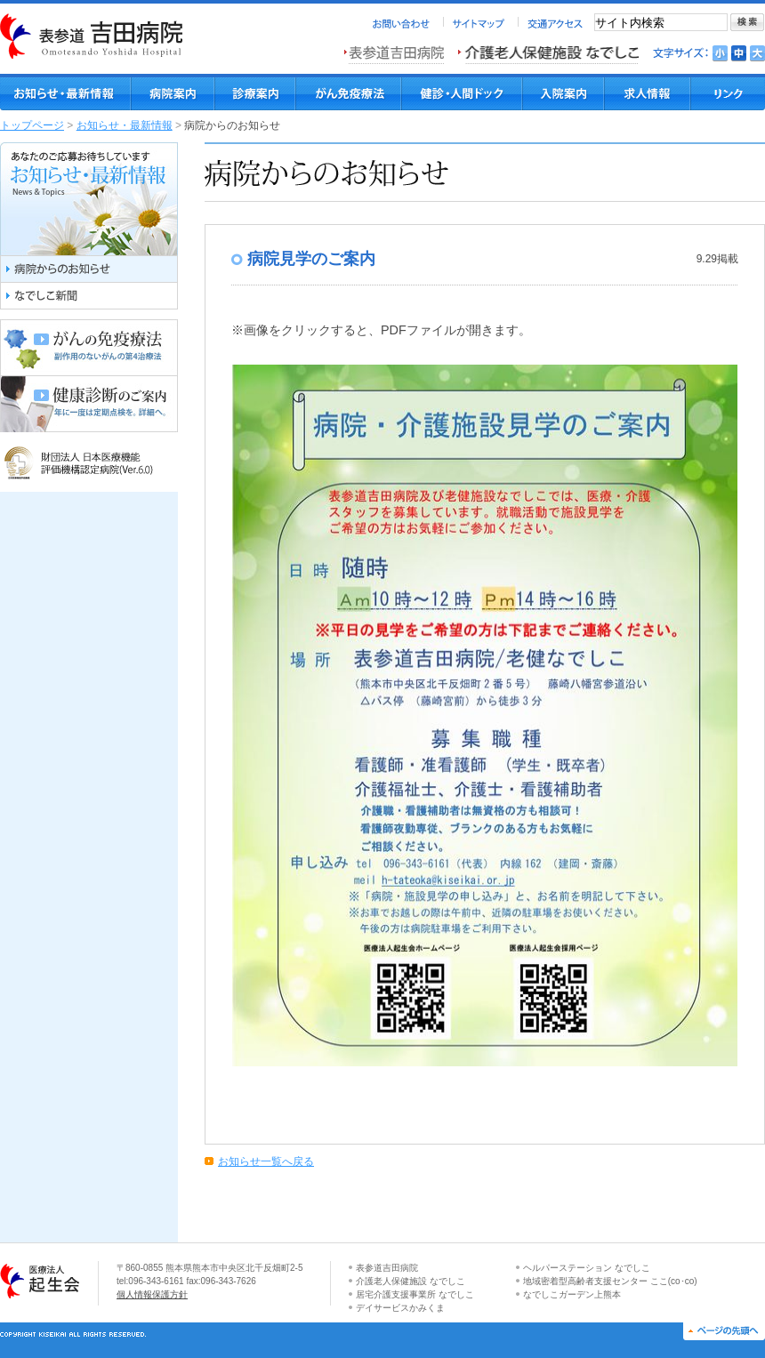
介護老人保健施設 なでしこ (410, 1281)
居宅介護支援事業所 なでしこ (415, 1294)
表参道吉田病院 (387, 1268)
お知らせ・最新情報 (124, 125)
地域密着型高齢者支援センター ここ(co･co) (610, 1281)
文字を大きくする (757, 53)
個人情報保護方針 (152, 1294)
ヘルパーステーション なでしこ (586, 1268)
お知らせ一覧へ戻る (266, 1161)
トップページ (32, 125)
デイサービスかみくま (400, 1308)
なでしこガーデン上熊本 (572, 1294)
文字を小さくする (720, 53)
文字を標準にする (738, 53)
